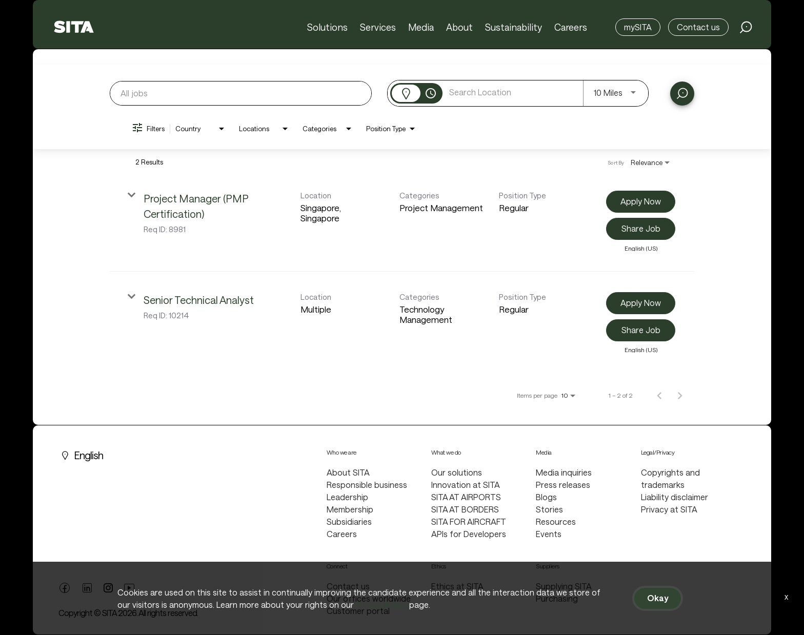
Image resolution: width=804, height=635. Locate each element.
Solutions (327, 27)
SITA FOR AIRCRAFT (468, 521)
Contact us (698, 27)
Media (421, 27)
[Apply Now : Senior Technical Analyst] (640, 303)
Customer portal (358, 611)
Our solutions (456, 472)
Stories (549, 509)
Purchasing (557, 598)
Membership (350, 509)
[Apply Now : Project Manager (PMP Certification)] (640, 202)
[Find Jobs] (682, 93)
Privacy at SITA (669, 509)
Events (548, 534)
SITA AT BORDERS (465, 509)
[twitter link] (108, 589)
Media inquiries (564, 472)
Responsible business (367, 484)
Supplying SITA (564, 586)
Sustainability (513, 27)
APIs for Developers (468, 534)
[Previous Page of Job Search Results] (659, 395)
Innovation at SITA (465, 484)
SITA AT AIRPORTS (466, 497)
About (459, 27)
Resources (556, 521)
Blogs (546, 497)
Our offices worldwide (369, 598)
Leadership (347, 497)
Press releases (563, 484)
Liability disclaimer (674, 497)
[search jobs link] (746, 27)
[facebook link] (64, 590)
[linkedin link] (87, 590)
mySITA (638, 27)
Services (378, 27)
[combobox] (240, 93)
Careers (570, 27)
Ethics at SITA (457, 586)
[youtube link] (129, 590)
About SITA (348, 472)
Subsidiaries (349, 521)
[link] (402, 221)
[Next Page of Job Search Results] (680, 395)
